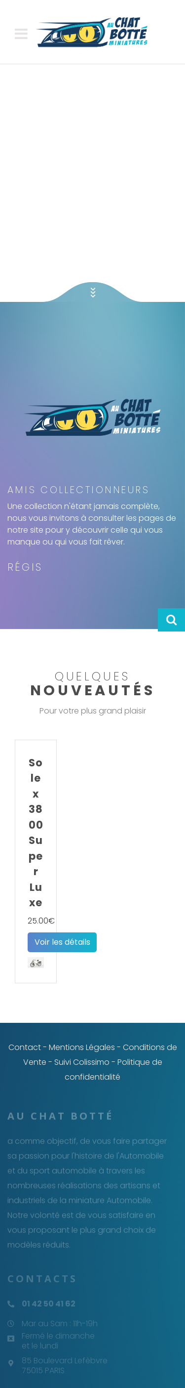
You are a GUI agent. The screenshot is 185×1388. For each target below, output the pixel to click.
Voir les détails (62, 942)
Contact (24, 1047)
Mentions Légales (82, 1047)
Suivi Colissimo (82, 1062)
